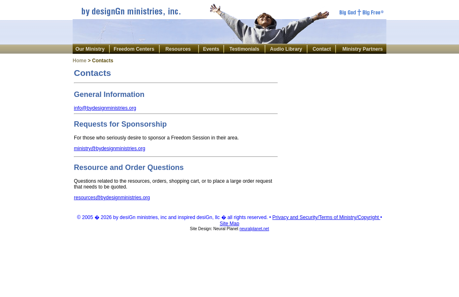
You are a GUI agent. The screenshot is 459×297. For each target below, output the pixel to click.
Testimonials (244, 49)
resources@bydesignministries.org (112, 197)
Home (79, 61)
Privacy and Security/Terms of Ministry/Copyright (326, 217)
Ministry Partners (362, 49)
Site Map (229, 223)
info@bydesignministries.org (105, 108)
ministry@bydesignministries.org (109, 148)
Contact (321, 49)
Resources (178, 49)
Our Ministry (90, 49)
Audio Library (286, 49)
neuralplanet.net (254, 228)
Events (211, 49)
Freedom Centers (134, 49)
